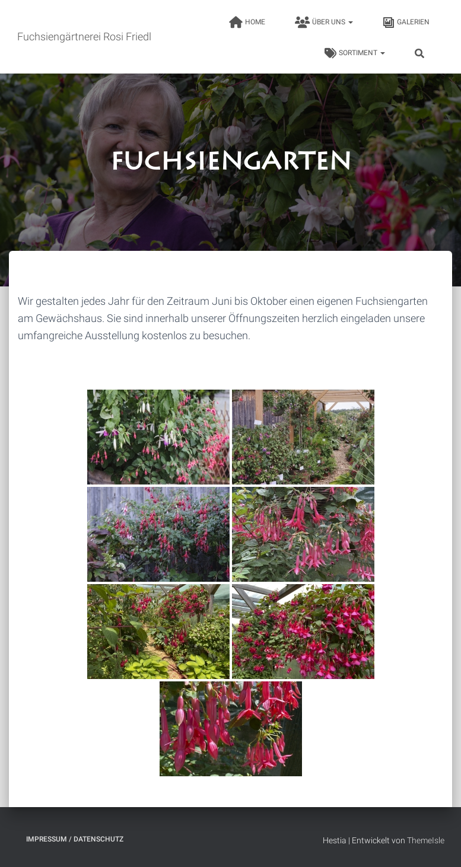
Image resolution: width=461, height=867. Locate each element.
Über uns (324, 22)
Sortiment (355, 53)
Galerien (406, 22)
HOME (247, 22)
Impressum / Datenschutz (74, 839)
